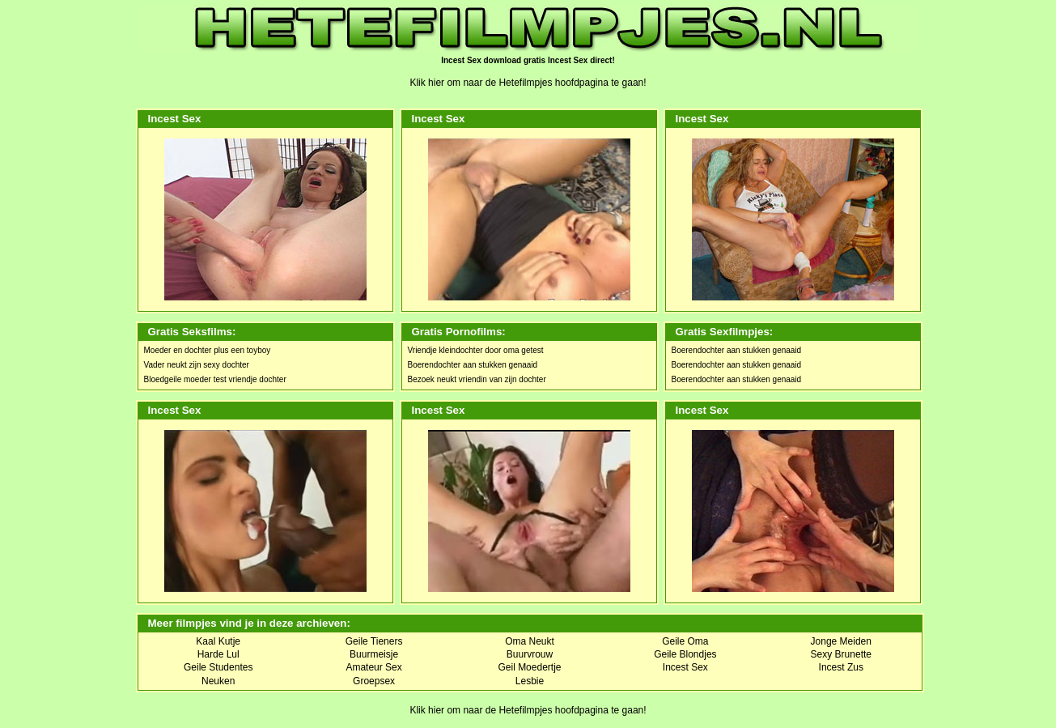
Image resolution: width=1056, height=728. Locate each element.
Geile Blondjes (685, 654)
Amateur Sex (373, 667)
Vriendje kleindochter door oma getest (476, 350)
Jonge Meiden (841, 641)
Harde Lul (218, 654)
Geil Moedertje (529, 667)
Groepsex (374, 681)
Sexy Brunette (841, 654)
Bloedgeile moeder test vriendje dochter (215, 379)
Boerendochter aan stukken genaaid (473, 364)
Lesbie (529, 681)
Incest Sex (685, 667)
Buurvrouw (530, 654)
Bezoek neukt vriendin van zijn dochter (477, 379)
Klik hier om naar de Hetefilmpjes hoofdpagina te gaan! (527, 82)
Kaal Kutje (218, 641)
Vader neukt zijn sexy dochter (196, 364)
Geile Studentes (218, 667)
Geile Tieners (374, 641)
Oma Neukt (529, 641)
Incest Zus (841, 667)
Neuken (218, 681)
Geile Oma (685, 641)
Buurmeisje (374, 654)
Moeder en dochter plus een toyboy (207, 350)
